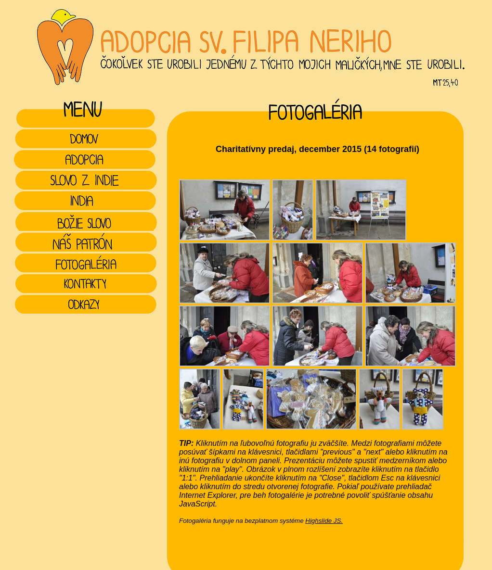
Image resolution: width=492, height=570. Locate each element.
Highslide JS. (324, 520)
